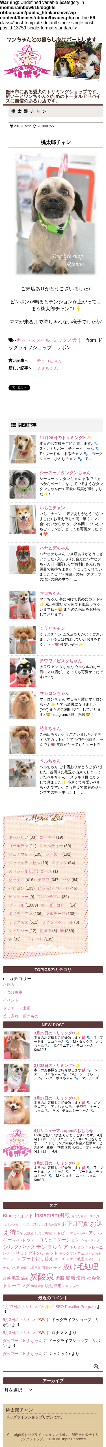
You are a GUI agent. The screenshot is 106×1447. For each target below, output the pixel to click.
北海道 (45, 930)
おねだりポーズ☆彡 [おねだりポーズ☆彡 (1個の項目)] (85, 1216)
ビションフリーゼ (53, 888)
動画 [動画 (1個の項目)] (24, 1268)
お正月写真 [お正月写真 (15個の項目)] (75, 1224)
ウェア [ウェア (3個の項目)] (32, 1240)
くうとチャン (52, 628)
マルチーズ (55, 913)
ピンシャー (18, 896)
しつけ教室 (13, 992)
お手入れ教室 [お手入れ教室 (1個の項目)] (51, 1224)
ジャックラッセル (24, 862)
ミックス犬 (65, 340)
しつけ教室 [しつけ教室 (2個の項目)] (43, 1233)
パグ (66, 879)
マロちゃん (50, 593)
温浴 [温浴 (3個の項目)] (25, 1278)
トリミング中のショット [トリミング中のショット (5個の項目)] (34, 1253)
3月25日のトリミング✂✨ (57, 1163)
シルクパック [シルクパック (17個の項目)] (19, 1247)
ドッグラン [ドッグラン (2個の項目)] (67, 1253)
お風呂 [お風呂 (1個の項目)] (28, 1233)
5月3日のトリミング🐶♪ (24, 1319)
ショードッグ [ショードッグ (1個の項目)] (90, 1240)
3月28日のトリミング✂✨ (57, 1065)
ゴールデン (18, 845)
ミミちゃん (47, 368)
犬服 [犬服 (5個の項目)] (60, 1278)
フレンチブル (49, 896)
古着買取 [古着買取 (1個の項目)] (34, 1268)
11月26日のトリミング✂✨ (66, 437)
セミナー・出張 (17, 1008)
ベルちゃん (50, 761)
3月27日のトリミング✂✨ (57, 1098)
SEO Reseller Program (75, 1306)
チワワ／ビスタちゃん (61, 660)
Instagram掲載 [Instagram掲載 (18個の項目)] (52, 1215)
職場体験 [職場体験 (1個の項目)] (37, 1286)
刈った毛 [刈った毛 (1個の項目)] (13, 1268)
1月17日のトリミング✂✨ (26, 1306)
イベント (11, 1000)
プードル (16, 905)
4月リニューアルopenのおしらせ (63, 1130)
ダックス (16, 879)
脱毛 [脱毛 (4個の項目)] (49, 1285)
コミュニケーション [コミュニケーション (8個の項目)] (59, 1239)
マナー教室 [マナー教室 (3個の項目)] (75, 1259)
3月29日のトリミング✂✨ (57, 1033)
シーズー (53, 854)
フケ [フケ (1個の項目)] (6, 1259)
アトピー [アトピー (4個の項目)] (61, 1233)
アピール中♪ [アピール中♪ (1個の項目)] (78, 1233)
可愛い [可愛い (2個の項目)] (47, 1268)
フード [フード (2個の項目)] (15, 1259)
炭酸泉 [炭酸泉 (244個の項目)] (42, 1276)
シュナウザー (20, 854)
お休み (9, 984)
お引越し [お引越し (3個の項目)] (33, 1224)
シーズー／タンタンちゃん (65, 472)
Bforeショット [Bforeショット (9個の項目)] (18, 1215)
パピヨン (16, 888)
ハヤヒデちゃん (54, 548)
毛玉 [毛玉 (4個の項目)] (16, 1278)
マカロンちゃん (54, 693)
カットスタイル (33, 340)
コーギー (47, 837)
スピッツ (59, 862)
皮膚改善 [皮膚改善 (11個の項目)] (75, 1278)
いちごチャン (52, 507)
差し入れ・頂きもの (20, 1016)
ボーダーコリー (54, 905)
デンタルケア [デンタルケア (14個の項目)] (52, 1247)
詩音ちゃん (50, 728)
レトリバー (18, 930)
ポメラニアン (20, 913)
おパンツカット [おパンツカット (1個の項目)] (14, 1224)
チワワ (43, 879)
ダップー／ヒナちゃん (22, 1340)
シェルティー (51, 845)
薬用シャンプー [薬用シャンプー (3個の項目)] (67, 1286)
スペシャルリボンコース (30, 871)
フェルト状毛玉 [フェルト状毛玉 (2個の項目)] (89, 1253)
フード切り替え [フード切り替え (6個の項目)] (37, 1258)
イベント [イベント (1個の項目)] (19, 1240)
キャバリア (18, 837)
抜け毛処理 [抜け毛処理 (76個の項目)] (80, 1266)
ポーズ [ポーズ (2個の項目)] (60, 1259)
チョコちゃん (49, 360)
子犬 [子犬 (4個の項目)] (57, 1267)
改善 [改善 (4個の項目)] (7, 1278)
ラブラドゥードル (57, 922)
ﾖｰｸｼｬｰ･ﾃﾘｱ (33, 939)
